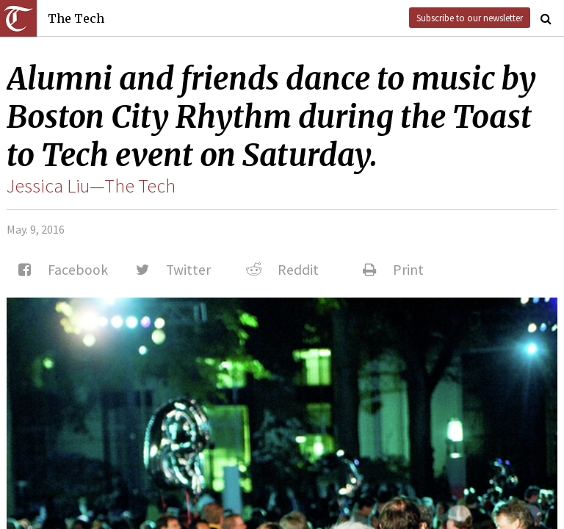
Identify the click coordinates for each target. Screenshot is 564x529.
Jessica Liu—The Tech (91, 186)
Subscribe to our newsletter (469, 18)
